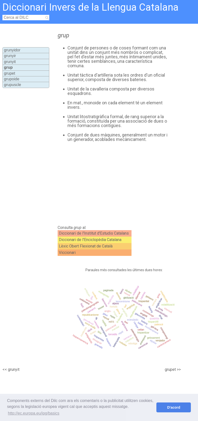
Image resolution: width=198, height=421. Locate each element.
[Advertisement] (109, 183)
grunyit (10, 62)
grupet (9, 73)
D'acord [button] (173, 407)
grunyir (10, 56)
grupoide (11, 79)
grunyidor (12, 50)
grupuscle (12, 85)
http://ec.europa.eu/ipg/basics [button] (33, 413)
